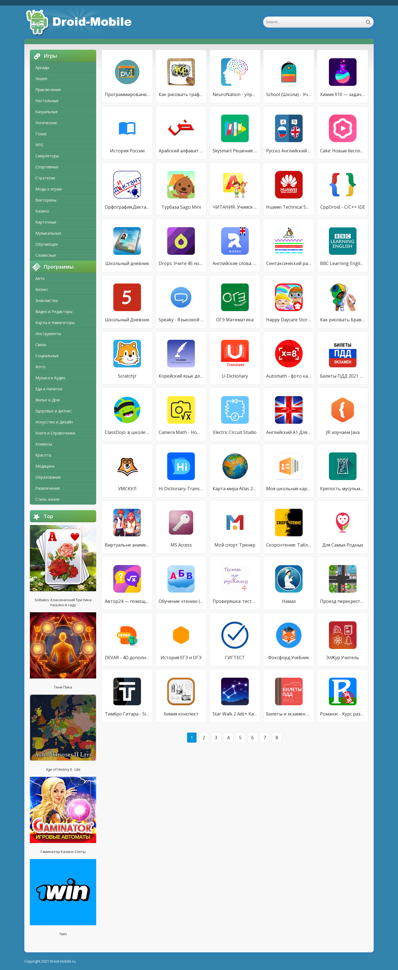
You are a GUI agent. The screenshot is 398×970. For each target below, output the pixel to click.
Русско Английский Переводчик (288, 151)
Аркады (42, 67)
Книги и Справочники (55, 433)
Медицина (44, 466)
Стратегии (45, 178)
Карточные (45, 222)
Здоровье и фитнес (53, 411)
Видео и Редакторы (53, 311)
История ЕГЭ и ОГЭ (181, 657)
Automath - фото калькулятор (288, 376)
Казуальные (46, 111)
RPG (39, 144)
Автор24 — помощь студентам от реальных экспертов (127, 601)
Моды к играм (48, 189)
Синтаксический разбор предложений (288, 263)
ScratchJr (127, 376)
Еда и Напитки (48, 388)
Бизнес (41, 289)
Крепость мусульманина (342, 489)
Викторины (45, 200)
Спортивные (47, 166)
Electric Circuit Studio (234, 432)
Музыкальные (48, 233)
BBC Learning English (342, 263)
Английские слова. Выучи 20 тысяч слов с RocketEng (235, 263)
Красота (43, 455)
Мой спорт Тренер (234, 545)
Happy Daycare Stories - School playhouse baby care (288, 320)
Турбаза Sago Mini (181, 207)
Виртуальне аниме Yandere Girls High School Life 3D (127, 545)
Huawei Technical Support (288, 207)
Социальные (47, 355)
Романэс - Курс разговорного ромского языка (342, 714)
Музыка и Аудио (50, 377)
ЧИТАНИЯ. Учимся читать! (235, 207)
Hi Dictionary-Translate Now (181, 489)
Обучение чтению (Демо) (181, 601)
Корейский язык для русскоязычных (181, 376)
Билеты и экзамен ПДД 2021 (288, 714)
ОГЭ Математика (234, 320)
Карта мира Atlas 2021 (235, 489)
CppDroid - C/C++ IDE (342, 207)
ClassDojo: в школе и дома (127, 432)
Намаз (289, 601)
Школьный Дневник (127, 320)
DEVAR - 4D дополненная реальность (127, 657)
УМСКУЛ (127, 489)
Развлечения (47, 488)
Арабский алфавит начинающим (181, 151)
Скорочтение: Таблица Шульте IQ (288, 545)
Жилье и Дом (47, 399)
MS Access (181, 545)
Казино (42, 211)
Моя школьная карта (288, 489)
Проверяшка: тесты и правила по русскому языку (235, 601)
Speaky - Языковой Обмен (181, 320)
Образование (48, 477)
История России (127, 151)
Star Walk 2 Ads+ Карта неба (235, 714)
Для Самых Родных (342, 545)
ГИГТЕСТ (235, 657)
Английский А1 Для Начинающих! (288, 432)
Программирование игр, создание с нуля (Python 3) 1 (127, 94)
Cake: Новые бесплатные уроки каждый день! (342, 151)
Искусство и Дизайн (54, 422)
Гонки (40, 133)
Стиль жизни (47, 499)
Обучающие (46, 244)
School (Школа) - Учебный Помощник (288, 94)
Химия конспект (181, 714)
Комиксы (43, 444)
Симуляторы (47, 155)
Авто (40, 278)
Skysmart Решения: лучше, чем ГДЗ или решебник (235, 151)
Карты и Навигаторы (55, 322)
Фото (40, 366)
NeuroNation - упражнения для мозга (235, 94)
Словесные (45, 255)
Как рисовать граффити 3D (181, 94)
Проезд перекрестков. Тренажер (342, 601)
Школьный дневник (127, 263)
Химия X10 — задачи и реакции (342, 94)
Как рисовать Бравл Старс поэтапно (342, 320)
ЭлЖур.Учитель (342, 657)
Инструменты (48, 333)
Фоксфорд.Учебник (288, 657)
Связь (40, 344)
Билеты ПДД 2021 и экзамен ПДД (342, 376)
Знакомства (46, 300)
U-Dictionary (235, 376)
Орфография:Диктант (127, 207)
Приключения (48, 89)
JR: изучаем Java (343, 432)
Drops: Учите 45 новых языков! (181, 263)
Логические (46, 122)
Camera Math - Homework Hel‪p (181, 432)
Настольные (47, 100)
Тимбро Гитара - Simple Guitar (127, 714)
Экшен (41, 78)
